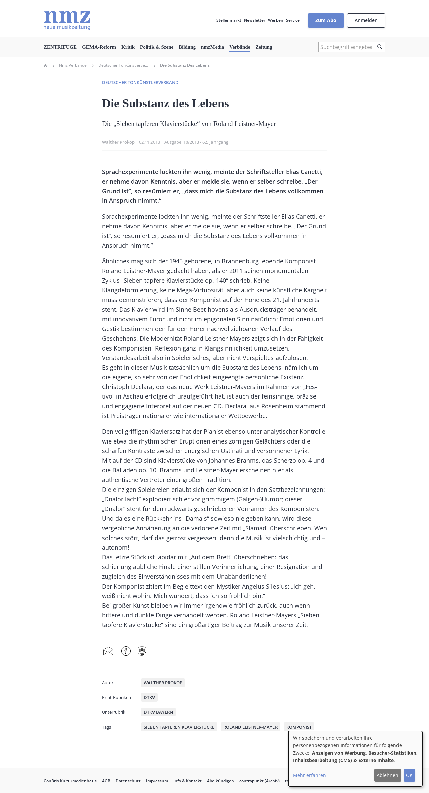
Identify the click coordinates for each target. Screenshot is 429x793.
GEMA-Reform (99, 47)
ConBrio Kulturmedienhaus (70, 781)
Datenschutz (128, 781)
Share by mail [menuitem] (108, 651)
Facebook (126, 651)
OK (409, 775)
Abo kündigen (220, 781)
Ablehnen (388, 775)
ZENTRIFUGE (60, 47)
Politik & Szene (156, 47)
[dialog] (355, 758)
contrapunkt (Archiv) (259, 781)
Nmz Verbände (73, 65)
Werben (275, 20)
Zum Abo (325, 20)
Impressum (157, 781)
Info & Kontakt (187, 781)
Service (293, 20)
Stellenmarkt (228, 20)
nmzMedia (212, 47)
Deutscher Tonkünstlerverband (123, 65)
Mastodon (142, 651)
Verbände (239, 47)
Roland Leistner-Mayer (250, 727)
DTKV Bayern (158, 712)
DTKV (149, 697)
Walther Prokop (118, 142)
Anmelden (366, 20)
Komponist (299, 727)
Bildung (187, 47)
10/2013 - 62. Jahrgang (205, 142)
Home (46, 66)
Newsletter (254, 20)
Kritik (128, 47)
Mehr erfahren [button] (309, 775)
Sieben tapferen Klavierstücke (179, 727)
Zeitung (263, 47)
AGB (106, 781)
